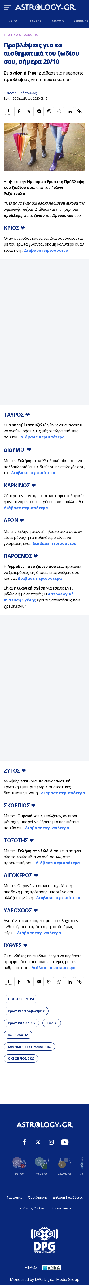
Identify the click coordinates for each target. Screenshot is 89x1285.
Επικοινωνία (61, 1208)
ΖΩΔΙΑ (52, 1023)
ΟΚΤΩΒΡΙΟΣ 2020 (21, 1058)
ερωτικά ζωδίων (21, 1023)
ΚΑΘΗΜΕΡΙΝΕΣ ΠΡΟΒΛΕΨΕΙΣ (29, 1047)
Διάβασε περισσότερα (46, 250)
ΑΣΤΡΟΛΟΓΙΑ (18, 1035)
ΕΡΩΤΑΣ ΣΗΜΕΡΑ (21, 999)
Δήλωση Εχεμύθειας (68, 1197)
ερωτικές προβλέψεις (26, 1011)
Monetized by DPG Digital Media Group (44, 1279)
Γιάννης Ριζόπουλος (20, 93)
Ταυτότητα (14, 1197)
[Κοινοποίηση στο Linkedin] (69, 111)
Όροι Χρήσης (37, 1197)
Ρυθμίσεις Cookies (32, 1208)
